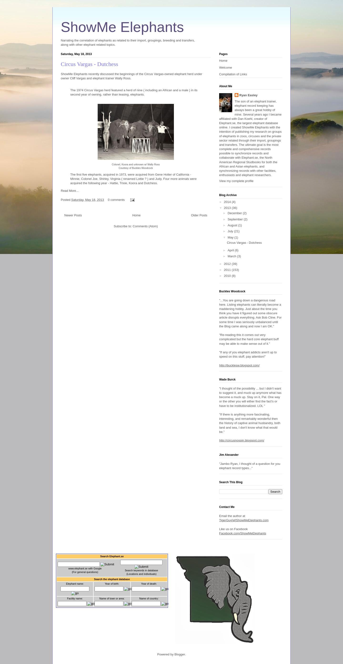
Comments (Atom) (145, 226)
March (232, 256)
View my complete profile (236, 181)
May (231, 237)
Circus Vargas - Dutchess (89, 64)
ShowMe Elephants (122, 27)
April (231, 250)
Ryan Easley (248, 95)
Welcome (225, 67)
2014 (228, 202)
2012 (228, 264)
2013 (228, 208)
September (236, 219)
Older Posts (199, 215)
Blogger (179, 654)
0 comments (116, 200)
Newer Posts (73, 215)
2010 (228, 276)
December (235, 213)
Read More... (70, 191)
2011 (228, 270)
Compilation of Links (233, 74)
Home (136, 215)
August (233, 225)
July (231, 231)
